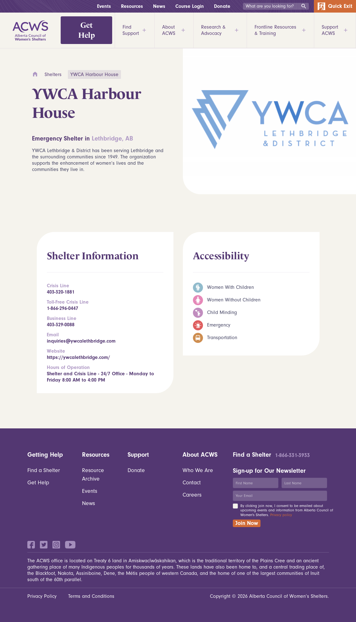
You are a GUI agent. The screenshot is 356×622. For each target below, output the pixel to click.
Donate (222, 6)
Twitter (43, 544)
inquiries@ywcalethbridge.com (81, 341)
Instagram (56, 544)
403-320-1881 (60, 292)
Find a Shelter (43, 470)
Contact (192, 482)
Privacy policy (281, 515)
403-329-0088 (60, 325)
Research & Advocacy (220, 30)
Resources (132, 6)
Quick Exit (335, 6)
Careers (192, 495)
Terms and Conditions (91, 596)
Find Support (135, 30)
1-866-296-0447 (62, 308)
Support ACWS (335, 30)
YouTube (70, 544)
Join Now (246, 523)
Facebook (31, 544)
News (159, 6)
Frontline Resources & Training (281, 30)
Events (104, 6)
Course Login (189, 6)
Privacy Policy (42, 596)
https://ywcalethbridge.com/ (78, 357)
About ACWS (173, 30)
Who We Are (198, 470)
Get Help (86, 30)
